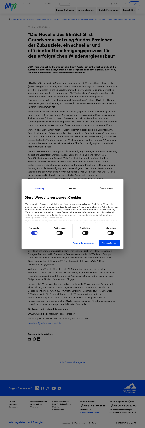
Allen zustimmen (109, 243)
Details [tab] (72, 188)
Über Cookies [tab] (106, 188)
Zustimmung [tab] (39, 188)
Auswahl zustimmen (83, 243)
